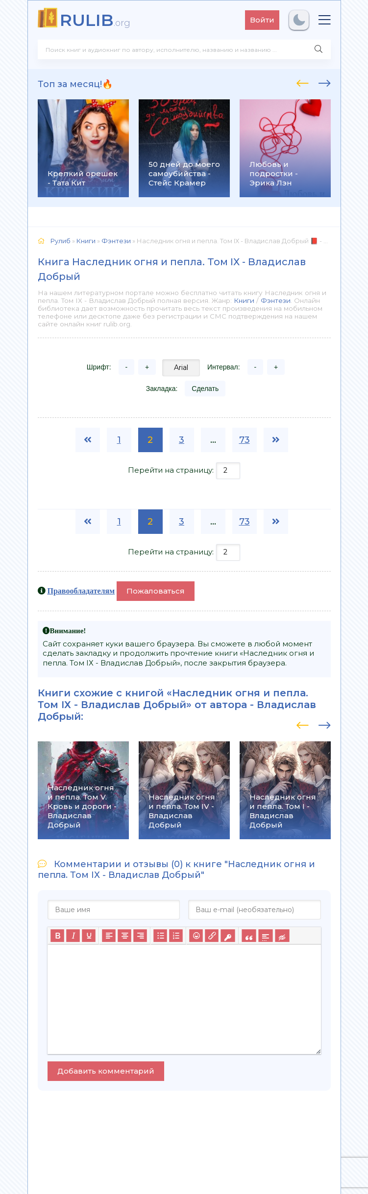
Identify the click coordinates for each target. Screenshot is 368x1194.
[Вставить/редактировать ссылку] (212, 935)
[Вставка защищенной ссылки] (228, 935)
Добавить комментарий (105, 1071)
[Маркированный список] (160, 935)
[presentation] (302, 82)
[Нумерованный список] (176, 935)
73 (244, 440)
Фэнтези (276, 300)
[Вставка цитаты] (249, 935)
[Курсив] (73, 935)
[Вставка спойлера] (265, 935)
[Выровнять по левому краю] (109, 935)
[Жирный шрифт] (57, 935)
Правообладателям (81, 591)
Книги (244, 300)
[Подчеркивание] (89, 935)
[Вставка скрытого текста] (282, 935)
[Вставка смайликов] (196, 935)
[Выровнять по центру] (124, 935)
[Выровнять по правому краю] (140, 935)
